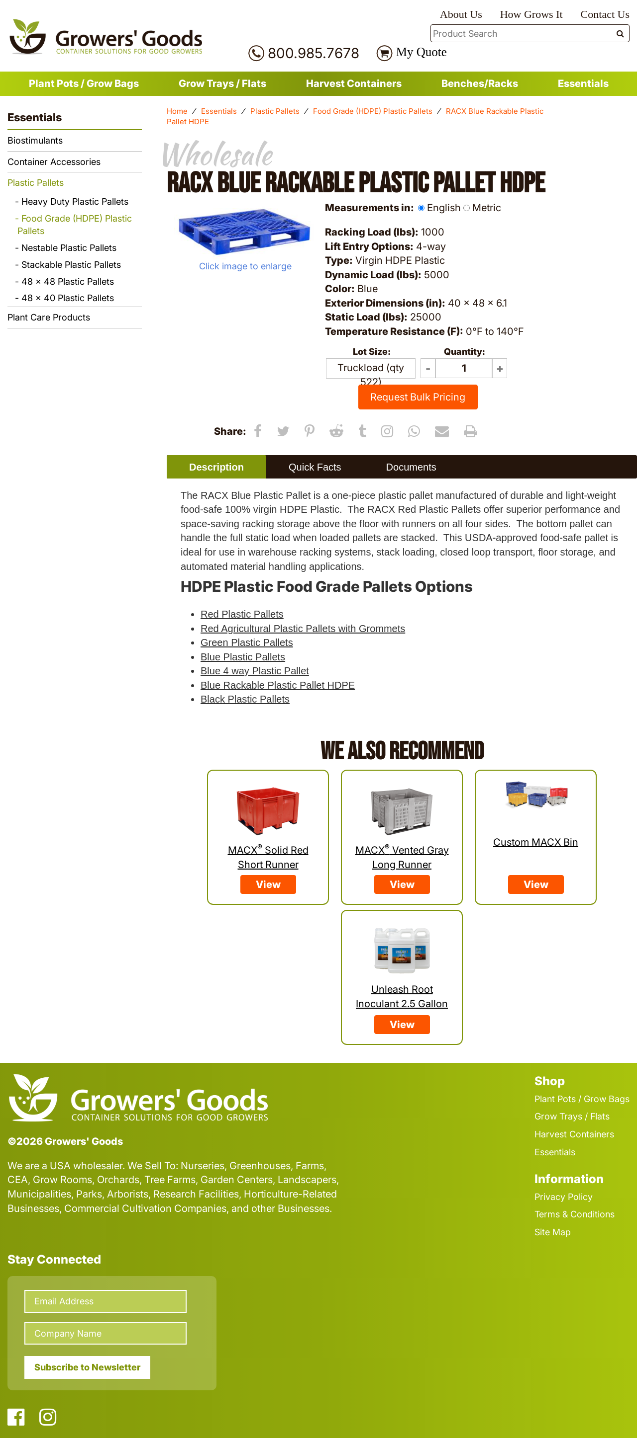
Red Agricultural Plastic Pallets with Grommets (303, 628)
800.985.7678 (313, 53)
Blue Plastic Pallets (243, 656)
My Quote (421, 52)
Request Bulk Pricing (417, 397)
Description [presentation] (216, 467)
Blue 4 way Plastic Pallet (255, 670)
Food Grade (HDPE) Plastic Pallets (372, 111)
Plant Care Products (48, 317)
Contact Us (605, 14)
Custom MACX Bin (535, 842)
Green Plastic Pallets (247, 642)
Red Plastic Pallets (242, 614)
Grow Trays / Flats (222, 83)
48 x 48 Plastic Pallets (67, 281)
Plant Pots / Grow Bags (84, 83)
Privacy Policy (563, 1197)
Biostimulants (35, 140)
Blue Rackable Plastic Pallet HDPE (278, 685)
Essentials (583, 83)
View (268, 884)
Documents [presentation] (411, 467)
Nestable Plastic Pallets (68, 247)
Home (177, 111)
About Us (461, 14)
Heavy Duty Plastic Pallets (74, 201)
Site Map (552, 1232)
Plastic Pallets (275, 111)
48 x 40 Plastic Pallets (67, 298)
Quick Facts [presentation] (315, 467)
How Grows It (531, 14)
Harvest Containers (354, 83)
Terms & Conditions (574, 1214)
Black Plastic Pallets (245, 699)
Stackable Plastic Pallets (71, 264)
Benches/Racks (479, 83)
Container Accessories (54, 162)
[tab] (216, 467)
